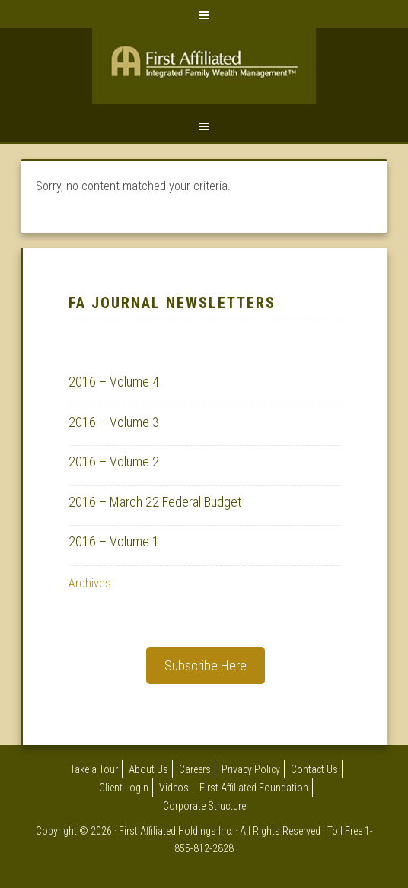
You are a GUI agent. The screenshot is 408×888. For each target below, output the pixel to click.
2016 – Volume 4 (114, 382)
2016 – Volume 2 (114, 461)
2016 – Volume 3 (114, 422)
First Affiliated (204, 70)
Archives (90, 583)
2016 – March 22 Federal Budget (155, 502)
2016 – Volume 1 (114, 541)
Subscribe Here (205, 665)
